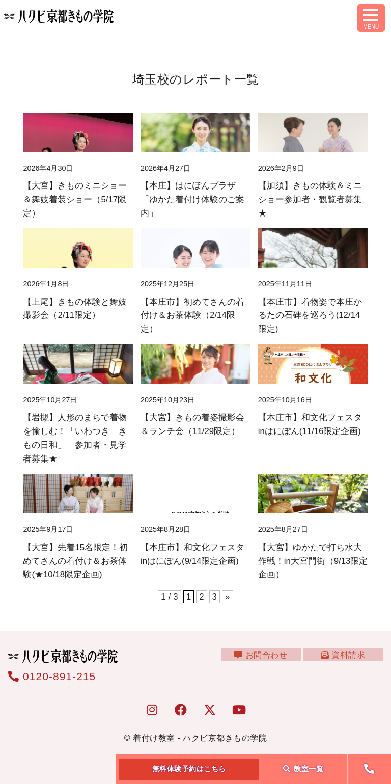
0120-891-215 (52, 676)
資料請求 (346, 661)
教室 (303, 769)
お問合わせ (270, 661)
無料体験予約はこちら (189, 769)
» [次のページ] (227, 596)
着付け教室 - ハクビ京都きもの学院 (200, 738)
